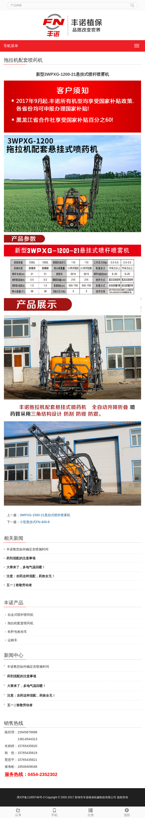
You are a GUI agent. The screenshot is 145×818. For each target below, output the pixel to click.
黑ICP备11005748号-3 (31, 797)
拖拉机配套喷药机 (20, 623)
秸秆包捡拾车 (17, 631)
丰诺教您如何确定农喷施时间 (27, 549)
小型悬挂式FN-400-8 (35, 522)
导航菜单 (10, 46)
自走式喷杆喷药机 (20, 614)
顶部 (127, 812)
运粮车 (12, 640)
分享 (18, 812)
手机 (54, 812)
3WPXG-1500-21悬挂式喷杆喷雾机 (45, 515)
